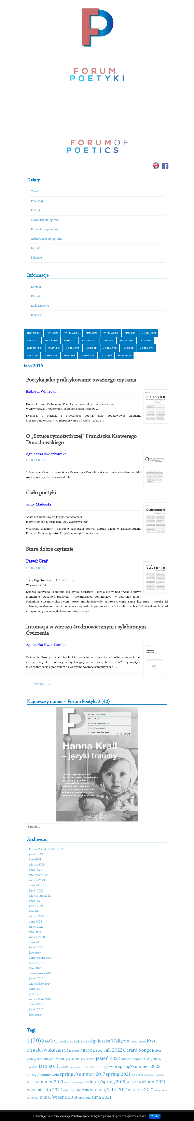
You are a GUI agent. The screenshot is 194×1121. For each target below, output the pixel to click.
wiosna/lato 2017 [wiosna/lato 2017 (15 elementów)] (108, 1089)
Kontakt (36, 287)
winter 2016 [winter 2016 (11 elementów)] (133, 1082)
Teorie (35, 191)
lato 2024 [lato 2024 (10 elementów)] (63, 1067)
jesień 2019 (73, 348)
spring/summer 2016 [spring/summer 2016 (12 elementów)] (43, 1074)
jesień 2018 (110, 348)
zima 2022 (32, 340)
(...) (102, 420)
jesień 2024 (33, 333)
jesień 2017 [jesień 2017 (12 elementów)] (57, 1059)
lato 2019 (91, 348)
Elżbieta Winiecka (41, 391)
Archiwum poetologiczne (46, 238)
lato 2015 (106, 355)
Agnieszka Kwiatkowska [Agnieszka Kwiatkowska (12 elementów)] (71, 1041)
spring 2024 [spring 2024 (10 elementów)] (149, 1075)
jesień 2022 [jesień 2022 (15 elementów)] (108, 1058)
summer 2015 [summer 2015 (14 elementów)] (49, 1081)
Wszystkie (124, 355)
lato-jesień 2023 (39, 875)
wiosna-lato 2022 (40, 895)
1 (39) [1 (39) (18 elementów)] (34, 1040)
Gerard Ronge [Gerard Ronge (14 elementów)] (137, 1050)
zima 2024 (91, 333)
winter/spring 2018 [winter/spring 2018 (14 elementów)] (105, 1081)
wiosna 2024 (71, 333)
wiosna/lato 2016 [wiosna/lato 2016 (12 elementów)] (76, 1090)
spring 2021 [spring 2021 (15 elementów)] (118, 1074)
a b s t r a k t (35, 460)
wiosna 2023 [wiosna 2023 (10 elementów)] (160, 1090)
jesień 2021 (51, 340)
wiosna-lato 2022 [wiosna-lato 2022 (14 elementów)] (44, 1089)
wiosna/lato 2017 (40, 983)
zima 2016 (69, 355)
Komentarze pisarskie (44, 229)
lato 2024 (52, 333)
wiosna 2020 (34, 348)
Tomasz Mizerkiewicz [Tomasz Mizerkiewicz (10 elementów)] (74, 1082)
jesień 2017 (146, 348)
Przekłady (37, 201)
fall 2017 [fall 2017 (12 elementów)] (86, 1050)
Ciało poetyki (41, 493)
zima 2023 (130, 333)
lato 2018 (128, 348)
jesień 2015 (87, 355)
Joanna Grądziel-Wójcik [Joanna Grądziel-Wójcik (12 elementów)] (139, 1059)
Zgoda (154, 1116)
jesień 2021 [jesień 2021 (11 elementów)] (88, 1059)
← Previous (36, 684)
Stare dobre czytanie (49, 549)
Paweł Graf (36, 561)
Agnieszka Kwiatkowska (46, 454)
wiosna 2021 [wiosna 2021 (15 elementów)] (141, 1089)
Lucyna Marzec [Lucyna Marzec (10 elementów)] (76, 1067)
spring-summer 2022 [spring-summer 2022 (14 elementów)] (139, 1066)
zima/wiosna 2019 (40, 957)
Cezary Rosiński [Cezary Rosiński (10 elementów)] (138, 1041)
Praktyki (36, 210)
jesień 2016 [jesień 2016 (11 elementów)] (41, 1059)
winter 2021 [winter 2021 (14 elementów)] (153, 1081)
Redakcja (36, 315)
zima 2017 (32, 355)
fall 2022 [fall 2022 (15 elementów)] (113, 1050)
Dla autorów (38, 296)
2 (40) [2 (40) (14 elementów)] (47, 1041)
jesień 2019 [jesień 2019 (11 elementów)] (73, 1059)
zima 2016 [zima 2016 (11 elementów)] (84, 1097)
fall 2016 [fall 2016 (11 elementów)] (74, 1050)
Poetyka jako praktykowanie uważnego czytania (81, 380)
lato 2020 (146, 340)
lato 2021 (69, 340)
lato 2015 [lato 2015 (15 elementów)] (48, 1066)
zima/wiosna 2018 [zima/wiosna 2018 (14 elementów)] (58, 1097)
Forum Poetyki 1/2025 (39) (46, 849)
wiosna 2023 (111, 333)
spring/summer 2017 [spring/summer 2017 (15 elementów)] (82, 1074)
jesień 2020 (127, 340)
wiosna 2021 (89, 340)
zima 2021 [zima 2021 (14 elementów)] (101, 1097)
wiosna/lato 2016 (40, 999)
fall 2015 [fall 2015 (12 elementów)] (62, 1050)
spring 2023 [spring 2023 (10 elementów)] (137, 1075)
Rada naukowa (40, 305)
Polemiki (36, 257)
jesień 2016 (50, 355)
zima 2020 (54, 348)
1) (70, 474)
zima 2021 (108, 340)
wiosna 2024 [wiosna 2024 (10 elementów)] (33, 1097)
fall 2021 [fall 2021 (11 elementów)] (98, 1050)
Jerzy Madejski (38, 504)
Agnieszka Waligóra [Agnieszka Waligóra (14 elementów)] (109, 1041)
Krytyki (35, 248)
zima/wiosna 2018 (40, 973)
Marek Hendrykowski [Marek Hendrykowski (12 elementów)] (101, 1067)
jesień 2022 (149, 333)
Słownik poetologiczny (45, 220)
